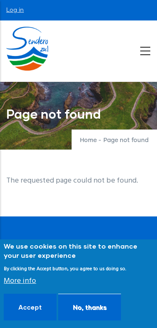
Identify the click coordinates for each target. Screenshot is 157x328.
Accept (30, 307)
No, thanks (89, 307)
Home (88, 140)
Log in (15, 10)
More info (20, 281)
